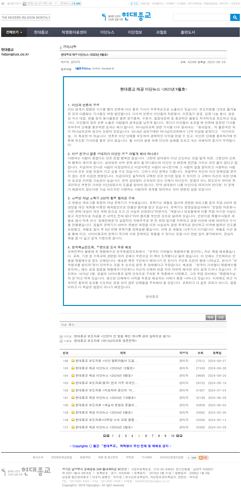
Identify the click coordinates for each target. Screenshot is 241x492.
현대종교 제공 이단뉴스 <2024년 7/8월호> (105, 397)
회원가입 (145, 3)
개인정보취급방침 (61, 457)
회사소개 (38, 457)
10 (172, 436)
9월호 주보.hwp (83, 68)
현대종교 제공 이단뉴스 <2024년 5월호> (104, 427)
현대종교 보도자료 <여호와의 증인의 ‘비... (105, 390)
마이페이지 (157, 3)
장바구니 (224, 3)
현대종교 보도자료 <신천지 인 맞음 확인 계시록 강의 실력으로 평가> (122, 336)
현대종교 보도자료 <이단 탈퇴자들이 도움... (106, 360)
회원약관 (85, 457)
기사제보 (181, 3)
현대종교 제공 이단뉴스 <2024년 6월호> (104, 412)
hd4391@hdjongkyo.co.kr (152, 481)
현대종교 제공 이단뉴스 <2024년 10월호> (105, 368)
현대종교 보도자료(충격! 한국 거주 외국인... (106, 382)
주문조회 (235, 3)
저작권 (130, 457)
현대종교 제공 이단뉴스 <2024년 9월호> (104, 375)
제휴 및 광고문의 (108, 457)
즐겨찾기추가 (14, 3)
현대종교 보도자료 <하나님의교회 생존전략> (105, 340)
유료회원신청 (210, 3)
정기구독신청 (194, 3)
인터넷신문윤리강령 (171, 457)
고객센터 (169, 3)
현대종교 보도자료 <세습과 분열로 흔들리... (106, 405)
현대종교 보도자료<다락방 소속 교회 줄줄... (106, 419)
